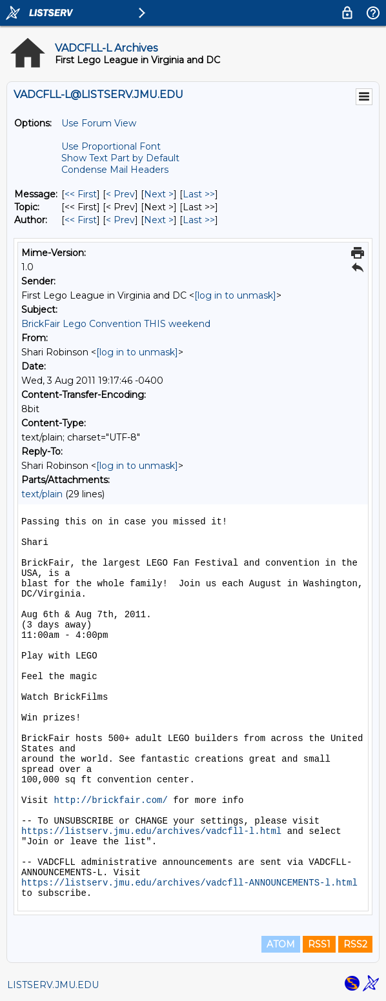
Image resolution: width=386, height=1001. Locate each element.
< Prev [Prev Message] (120, 194)
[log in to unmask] (235, 295)
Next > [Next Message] (159, 194)
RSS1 (319, 944)
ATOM (281, 944)
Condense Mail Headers (114, 169)
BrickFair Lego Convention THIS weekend (115, 324)
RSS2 (355, 944)
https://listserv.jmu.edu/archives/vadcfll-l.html (151, 831)
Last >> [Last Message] (199, 194)
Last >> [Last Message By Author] (199, 220)
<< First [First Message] (81, 194)
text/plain (42, 494)
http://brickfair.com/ (110, 800)
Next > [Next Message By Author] (159, 220)
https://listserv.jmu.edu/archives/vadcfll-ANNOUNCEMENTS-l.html (189, 883)
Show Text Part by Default (120, 158)
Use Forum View (98, 123)
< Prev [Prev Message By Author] (120, 220)
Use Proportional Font (111, 146)
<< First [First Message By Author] (81, 220)
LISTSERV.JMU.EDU (53, 985)
